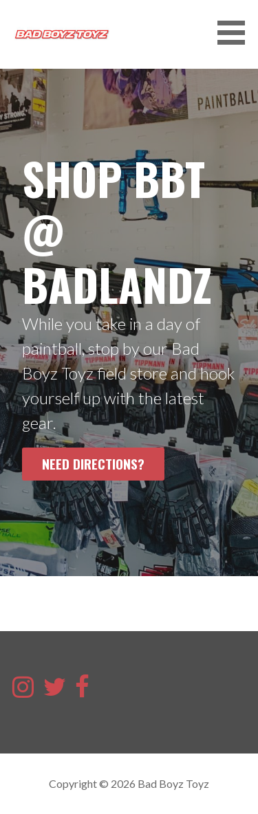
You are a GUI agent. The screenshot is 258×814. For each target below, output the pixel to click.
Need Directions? (93, 464)
